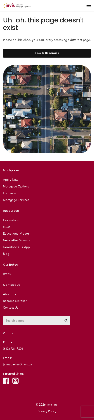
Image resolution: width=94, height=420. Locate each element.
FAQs (6, 227)
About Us (9, 294)
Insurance (9, 193)
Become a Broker (15, 301)
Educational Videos (16, 233)
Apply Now (10, 180)
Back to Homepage (47, 53)
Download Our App (16, 247)
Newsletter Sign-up (16, 240)
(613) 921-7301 (13, 349)
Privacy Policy (47, 411)
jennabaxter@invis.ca (17, 364)
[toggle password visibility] (66, 320)
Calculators (10, 220)
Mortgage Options (16, 186)
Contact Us (10, 307)
